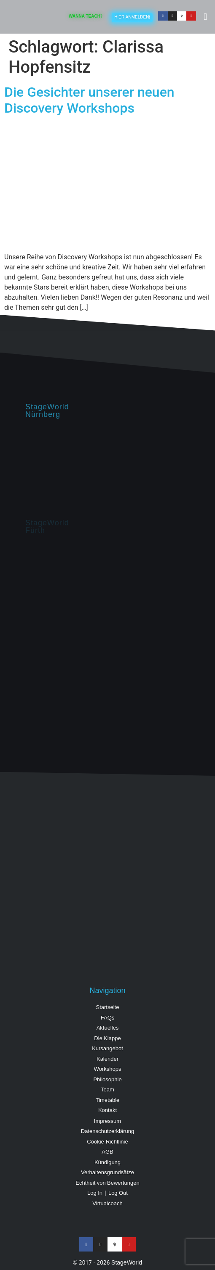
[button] (206, 17)
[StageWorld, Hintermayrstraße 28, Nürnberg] (107, 469)
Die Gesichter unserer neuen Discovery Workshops (89, 100)
